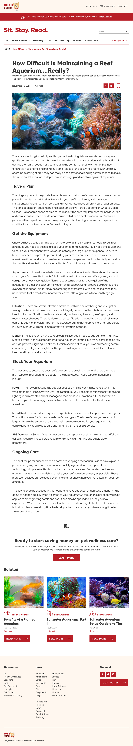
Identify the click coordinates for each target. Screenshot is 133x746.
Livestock (56, 689)
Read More (18, 639)
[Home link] (24, 735)
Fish (54, 679)
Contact (123, 6)
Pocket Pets (41, 701)
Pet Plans (91, 6)
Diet (49, 40)
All (7, 40)
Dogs (38, 695)
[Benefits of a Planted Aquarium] (24, 621)
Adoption (40, 673)
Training (40, 717)
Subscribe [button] (107, 6)
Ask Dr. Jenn (91, 40)
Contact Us (111, 682)
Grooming (38, 40)
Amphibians (41, 676)
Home (7, 49)
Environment (58, 673)
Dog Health (41, 692)
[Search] (114, 31)
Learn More (66, 557)
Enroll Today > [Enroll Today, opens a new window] (105, 16)
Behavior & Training (13, 695)
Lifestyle (77, 40)
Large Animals (58, 686)
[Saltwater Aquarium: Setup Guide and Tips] (109, 621)
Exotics (55, 676)
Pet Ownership (62, 40)
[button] (11, 6)
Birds (38, 679)
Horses (55, 683)
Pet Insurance (58, 695)
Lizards (55, 692)
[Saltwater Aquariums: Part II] (66, 621)
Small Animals (42, 714)
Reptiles (40, 704)
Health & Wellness (21, 40)
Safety (39, 707)
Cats (38, 686)
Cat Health (41, 683)
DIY (37, 689)
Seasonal (40, 711)
